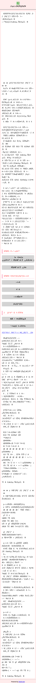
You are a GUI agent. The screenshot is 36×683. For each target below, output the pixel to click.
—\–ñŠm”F (18, 297)
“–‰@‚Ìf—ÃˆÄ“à (18, 326)
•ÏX (18, 289)
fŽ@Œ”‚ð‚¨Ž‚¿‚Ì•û (18, 267)
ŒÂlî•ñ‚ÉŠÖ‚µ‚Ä (18, 319)
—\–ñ (18, 282)
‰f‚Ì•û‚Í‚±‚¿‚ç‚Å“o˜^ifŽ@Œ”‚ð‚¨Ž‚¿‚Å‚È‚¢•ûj (18, 258)
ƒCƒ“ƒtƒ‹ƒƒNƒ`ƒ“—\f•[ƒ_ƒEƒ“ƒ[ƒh (17, 333)
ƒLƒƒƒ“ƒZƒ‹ (18, 304)
